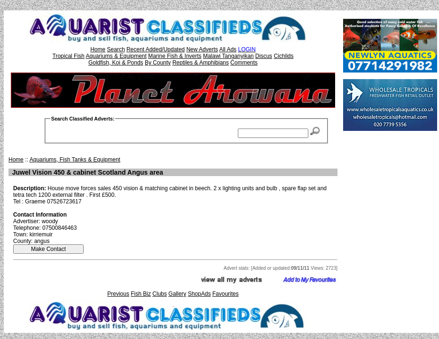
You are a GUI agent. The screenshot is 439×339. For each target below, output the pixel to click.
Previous (118, 294)
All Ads (227, 49)
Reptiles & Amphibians (200, 62)
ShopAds (199, 294)
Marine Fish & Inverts (174, 56)
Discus (263, 56)
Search (116, 49)
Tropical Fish (69, 56)
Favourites (225, 294)
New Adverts (202, 49)
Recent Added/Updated (155, 49)
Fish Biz (141, 294)
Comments (244, 62)
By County (158, 62)
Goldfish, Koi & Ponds (115, 62)
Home (97, 49)
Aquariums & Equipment (116, 56)
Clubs (159, 294)
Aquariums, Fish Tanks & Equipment (75, 159)
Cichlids (283, 56)
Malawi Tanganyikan (228, 56)
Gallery (177, 294)
